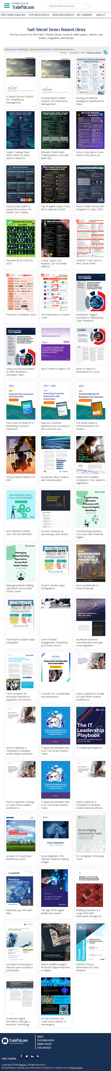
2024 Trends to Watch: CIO (55, 368)
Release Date (94, 52)
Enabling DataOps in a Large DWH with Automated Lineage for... (89, 913)
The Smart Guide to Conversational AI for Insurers (87, 425)
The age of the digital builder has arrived (52, 912)
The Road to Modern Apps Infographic (20, 641)
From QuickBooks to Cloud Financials (87, 587)
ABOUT (101, 15)
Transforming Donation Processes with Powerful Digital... (89, 534)
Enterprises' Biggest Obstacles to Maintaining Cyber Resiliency (89, 317)
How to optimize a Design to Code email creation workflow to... (90, 696)
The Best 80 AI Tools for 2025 (19, 262)
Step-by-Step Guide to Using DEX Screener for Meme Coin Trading (19, 209)
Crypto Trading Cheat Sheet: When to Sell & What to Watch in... (18, 155)
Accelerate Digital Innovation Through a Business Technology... (18, 1021)
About (40, 1036)
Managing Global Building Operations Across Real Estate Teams (20, 588)
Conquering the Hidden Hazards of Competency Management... (54, 101)
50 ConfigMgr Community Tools (90, 858)
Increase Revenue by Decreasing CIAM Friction (55, 533)
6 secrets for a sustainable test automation (55, 695)
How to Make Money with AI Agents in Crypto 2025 (90, 208)
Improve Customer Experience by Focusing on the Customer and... (55, 425)
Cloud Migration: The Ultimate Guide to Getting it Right (55, 859)
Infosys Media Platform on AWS (20, 479)
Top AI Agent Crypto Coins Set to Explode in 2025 (55, 208)
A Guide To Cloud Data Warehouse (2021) (18, 858)
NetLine (22, 1064)
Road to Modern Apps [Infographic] (53, 587)
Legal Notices (44, 1047)
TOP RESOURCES (38, 15)
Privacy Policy (44, 1044)
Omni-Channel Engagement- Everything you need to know (54, 642)
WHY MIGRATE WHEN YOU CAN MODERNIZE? (19, 533)
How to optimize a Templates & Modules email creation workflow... (20, 750)
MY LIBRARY (84, 15)
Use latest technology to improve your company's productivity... (19, 967)
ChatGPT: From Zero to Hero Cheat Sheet (89, 262)
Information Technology (16, 49)
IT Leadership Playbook (89, 747)
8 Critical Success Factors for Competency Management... (20, 99)
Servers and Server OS (40, 49)
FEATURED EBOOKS (13, 15)
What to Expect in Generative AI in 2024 (87, 370)
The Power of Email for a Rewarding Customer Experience (20, 425)
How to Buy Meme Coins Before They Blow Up (89, 154)
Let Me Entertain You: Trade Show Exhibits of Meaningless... (53, 1021)
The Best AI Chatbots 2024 (21, 314)
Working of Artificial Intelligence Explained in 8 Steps (90, 101)
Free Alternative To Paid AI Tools (55, 316)
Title (83, 52)
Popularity (74, 52)
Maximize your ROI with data (19, 912)
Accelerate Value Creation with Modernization (55, 479)
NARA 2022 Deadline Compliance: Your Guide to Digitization (90, 480)
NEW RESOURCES (63, 15)
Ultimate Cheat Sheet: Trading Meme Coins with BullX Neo (55, 155)
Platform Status (45, 1040)
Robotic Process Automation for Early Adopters (87, 967)
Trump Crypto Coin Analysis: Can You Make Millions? (54, 263)
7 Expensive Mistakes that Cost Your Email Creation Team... (55, 750)
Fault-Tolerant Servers (63, 49)
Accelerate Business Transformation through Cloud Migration (89, 642)
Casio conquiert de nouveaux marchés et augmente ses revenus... (19, 696)
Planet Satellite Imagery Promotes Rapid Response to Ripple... (55, 967)
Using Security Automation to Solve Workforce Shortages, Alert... (20, 371)
